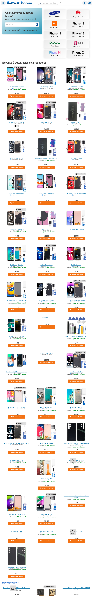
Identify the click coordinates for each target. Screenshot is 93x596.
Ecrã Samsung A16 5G (76, 407)
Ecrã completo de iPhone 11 (17, 87)
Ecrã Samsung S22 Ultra (76, 87)
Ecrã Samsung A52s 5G (46, 443)
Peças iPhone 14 (55, 53)
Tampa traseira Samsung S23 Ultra (16, 567)
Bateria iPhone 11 (76, 122)
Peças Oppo (54, 44)
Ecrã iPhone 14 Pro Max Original (76, 300)
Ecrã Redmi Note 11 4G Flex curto (16, 300)
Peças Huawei (78, 14)
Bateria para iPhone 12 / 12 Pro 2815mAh (46, 158)
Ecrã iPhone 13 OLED (46, 122)
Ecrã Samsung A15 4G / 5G (76, 229)
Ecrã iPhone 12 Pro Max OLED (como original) (16, 443)
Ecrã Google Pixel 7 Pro (46, 407)
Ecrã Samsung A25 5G (17, 531)
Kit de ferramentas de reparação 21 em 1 (76, 336)
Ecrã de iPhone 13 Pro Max (16, 336)
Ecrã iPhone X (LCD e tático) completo (16, 372)
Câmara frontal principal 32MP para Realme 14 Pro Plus (16, 588)
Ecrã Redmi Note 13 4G (16, 460)
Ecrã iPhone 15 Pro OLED (17, 229)
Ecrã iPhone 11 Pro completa (46, 300)
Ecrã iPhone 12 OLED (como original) (76, 193)
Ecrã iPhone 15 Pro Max (16, 158)
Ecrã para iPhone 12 (76, 158)
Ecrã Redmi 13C (46, 318)
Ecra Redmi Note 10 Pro (46, 531)
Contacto (63, 3)
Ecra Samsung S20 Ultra (76, 531)
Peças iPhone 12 (78, 24)
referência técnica (29, 19)
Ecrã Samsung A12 (46, 479)
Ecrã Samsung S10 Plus (16, 265)
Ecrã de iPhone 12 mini (46, 353)
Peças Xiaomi (54, 24)
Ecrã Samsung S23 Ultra (46, 87)
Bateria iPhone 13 (46, 229)
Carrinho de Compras (89, 3)
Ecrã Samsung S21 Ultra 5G (16, 122)
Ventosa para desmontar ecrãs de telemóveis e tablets (76, 496)
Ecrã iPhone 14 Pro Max (76, 372)
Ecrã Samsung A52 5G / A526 (17, 514)
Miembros (84, 3)
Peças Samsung (54, 14)
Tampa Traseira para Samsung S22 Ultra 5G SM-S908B (76, 443)
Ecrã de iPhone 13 (76, 265)
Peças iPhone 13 (78, 34)
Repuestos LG (78, 44)
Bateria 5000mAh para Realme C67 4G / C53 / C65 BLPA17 (76, 588)
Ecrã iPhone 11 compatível (46, 193)
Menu (3, 3)
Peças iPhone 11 (55, 34)
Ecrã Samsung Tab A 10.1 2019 (16, 407)
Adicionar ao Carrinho (16, 96)
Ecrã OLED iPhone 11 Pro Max (76, 460)
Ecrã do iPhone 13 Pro (46, 265)
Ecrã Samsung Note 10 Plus (16, 193)
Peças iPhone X (78, 53)
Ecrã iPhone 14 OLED (46, 514)
